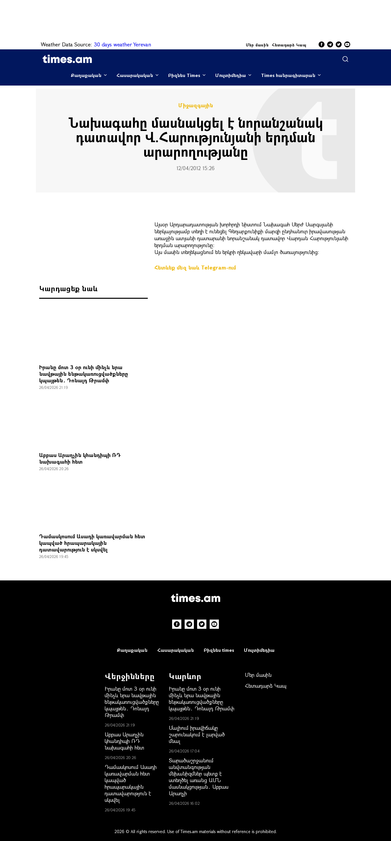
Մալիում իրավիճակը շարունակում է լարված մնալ (197, 734)
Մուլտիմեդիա (230, 75)
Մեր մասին (257, 44)
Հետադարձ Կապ (289, 44)
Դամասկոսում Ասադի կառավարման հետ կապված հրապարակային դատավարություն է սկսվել (92, 543)
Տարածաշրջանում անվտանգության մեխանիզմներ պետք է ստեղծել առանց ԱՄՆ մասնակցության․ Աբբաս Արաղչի (198, 777)
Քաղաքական (86, 75)
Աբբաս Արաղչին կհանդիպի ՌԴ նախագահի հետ (80, 458)
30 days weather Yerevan (122, 44)
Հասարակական (135, 75)
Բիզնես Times (184, 75)
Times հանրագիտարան (288, 75)
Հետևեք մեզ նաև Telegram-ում (195, 267)
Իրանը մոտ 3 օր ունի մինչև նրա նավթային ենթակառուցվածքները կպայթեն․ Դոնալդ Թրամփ (83, 374)
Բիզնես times (219, 650)
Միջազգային (195, 105)
